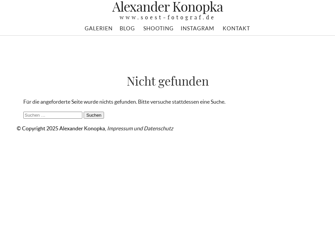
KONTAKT (236, 28)
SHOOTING (158, 28)
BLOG (127, 28)
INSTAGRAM (197, 28)
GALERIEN (99, 28)
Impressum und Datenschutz (140, 128)
